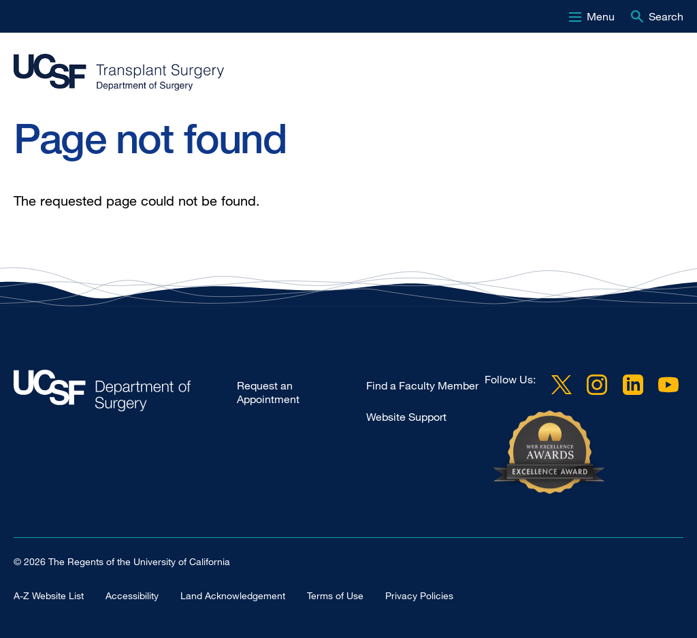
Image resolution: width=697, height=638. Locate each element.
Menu (601, 16)
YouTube (668, 385)
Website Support (406, 417)
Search (666, 16)
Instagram (597, 385)
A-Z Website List (49, 595)
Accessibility (132, 595)
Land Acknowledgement (232, 595)
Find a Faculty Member (422, 385)
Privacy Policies (419, 595)
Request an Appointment (268, 392)
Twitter (562, 385)
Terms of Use (335, 595)
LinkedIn (633, 385)
